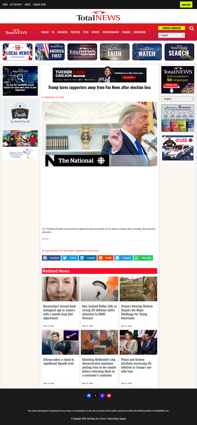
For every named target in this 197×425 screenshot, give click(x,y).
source (45, 238)
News (71, 250)
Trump (90, 250)
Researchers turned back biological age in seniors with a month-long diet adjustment (59, 311)
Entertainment (111, 32)
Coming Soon (39, 4)
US (53, 32)
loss (66, 250)
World (45, 32)
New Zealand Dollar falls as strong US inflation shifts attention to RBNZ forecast (99, 311)
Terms (103, 418)
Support (123, 418)
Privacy (110, 418)
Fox (61, 250)
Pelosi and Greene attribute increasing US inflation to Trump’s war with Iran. (136, 365)
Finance (126, 32)
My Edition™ (16, 4)
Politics (75, 32)
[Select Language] (171, 35)
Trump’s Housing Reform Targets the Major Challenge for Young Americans (137, 311)
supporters (80, 250)
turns (96, 250)
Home (5, 4)
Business (62, 32)
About (28, 4)
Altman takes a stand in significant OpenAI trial (58, 361)
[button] (191, 28)
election (54, 250)
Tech (86, 32)
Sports (96, 32)
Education (139, 32)
